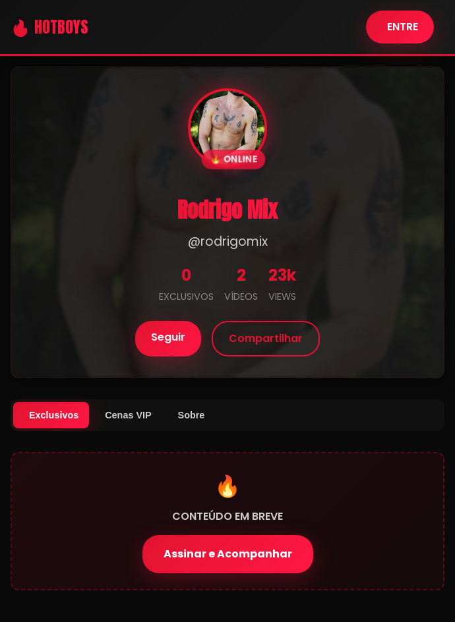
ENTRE (402, 26)
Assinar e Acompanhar (228, 553)
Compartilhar (266, 338)
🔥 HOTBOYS (49, 27)
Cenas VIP (128, 415)
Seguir (168, 337)
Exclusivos (53, 415)
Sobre (191, 415)
